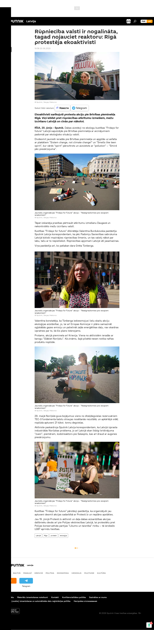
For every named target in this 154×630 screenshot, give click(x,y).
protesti (54, 535)
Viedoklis (76, 573)
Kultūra (101, 573)
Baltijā (16, 573)
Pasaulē (27, 573)
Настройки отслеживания (85, 601)
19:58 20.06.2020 (43, 48)
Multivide (89, 573)
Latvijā (38, 535)
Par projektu (8, 597)
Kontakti (55, 597)
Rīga (45, 535)
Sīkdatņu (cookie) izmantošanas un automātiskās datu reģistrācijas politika (36, 601)
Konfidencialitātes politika (74, 597)
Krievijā (38, 573)
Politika (50, 573)
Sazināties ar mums (98, 597)
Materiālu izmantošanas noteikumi (32, 597)
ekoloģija (63, 535)
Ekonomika (63, 573)
